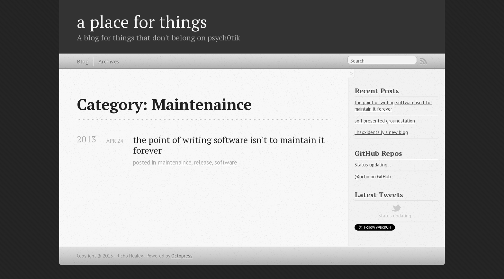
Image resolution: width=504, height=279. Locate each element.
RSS (423, 61)
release (203, 162)
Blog (83, 61)
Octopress (182, 256)
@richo (362, 176)
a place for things (142, 21)
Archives (108, 61)
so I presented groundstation (385, 121)
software (225, 162)
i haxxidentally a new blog (381, 132)
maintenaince (174, 162)
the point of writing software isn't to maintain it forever (230, 145)
